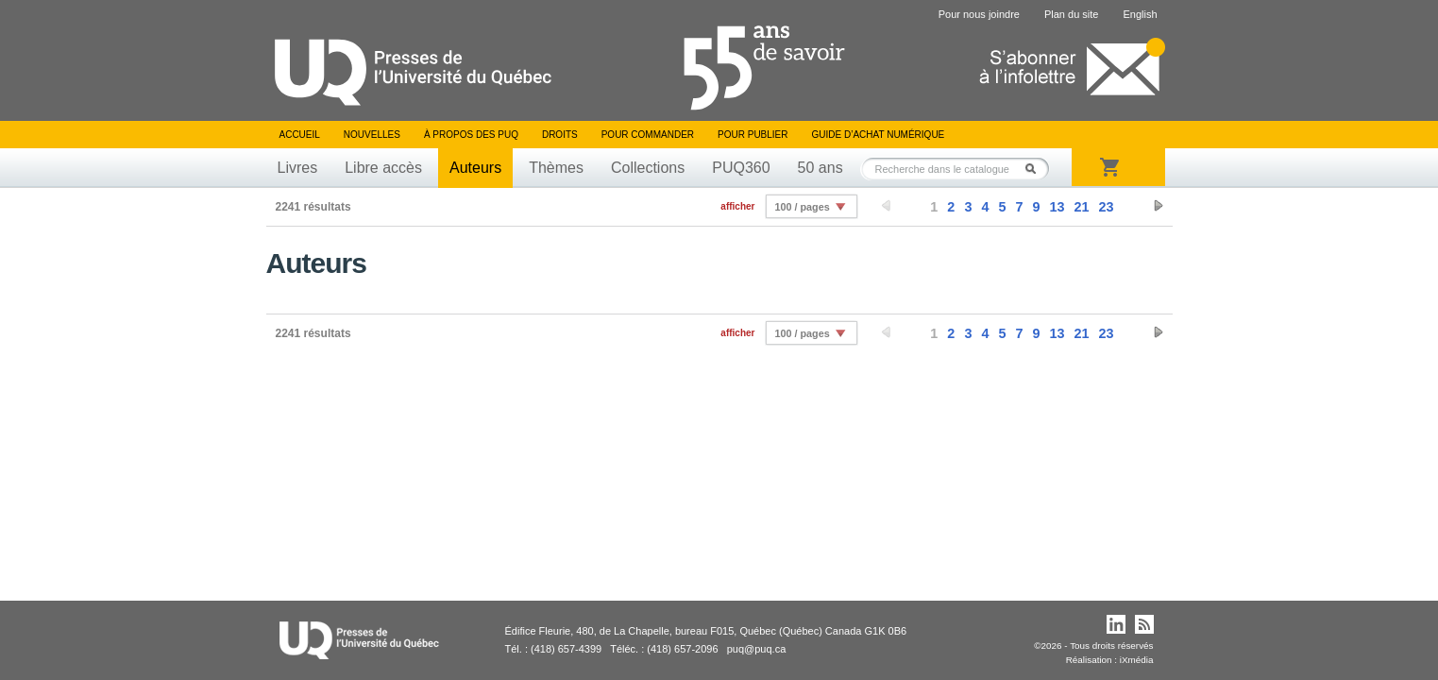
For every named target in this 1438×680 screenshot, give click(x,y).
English (1140, 14)
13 (1056, 206)
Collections (648, 168)
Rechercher (1036, 168)
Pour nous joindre (979, 14)
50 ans (820, 168)
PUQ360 (741, 168)
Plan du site (1071, 14)
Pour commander (647, 134)
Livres (298, 168)
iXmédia (1137, 659)
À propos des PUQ (471, 134)
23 (1105, 206)
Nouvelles (372, 134)
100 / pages (801, 206)
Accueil (299, 134)
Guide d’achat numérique (878, 134)
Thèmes (556, 168)
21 (1081, 206)
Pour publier (752, 134)
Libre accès (383, 168)
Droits (560, 134)
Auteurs (475, 168)
